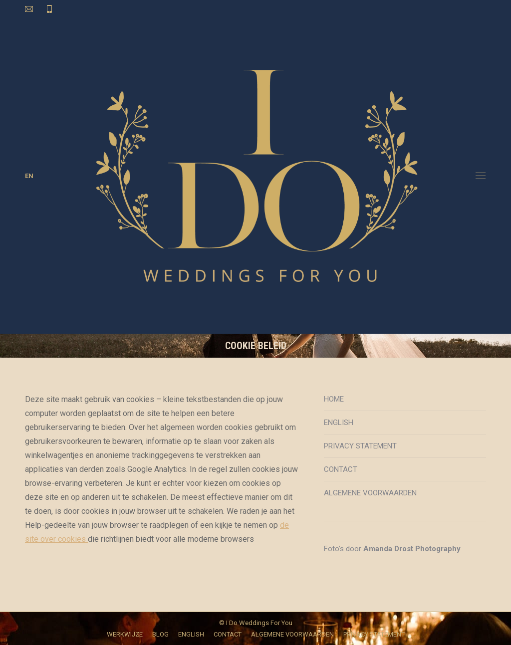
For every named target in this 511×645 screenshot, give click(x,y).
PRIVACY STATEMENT (360, 445)
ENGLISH (338, 422)
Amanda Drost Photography (412, 548)
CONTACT (340, 469)
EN (29, 176)
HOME (334, 399)
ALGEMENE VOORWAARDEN (370, 492)
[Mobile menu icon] (480, 176)
